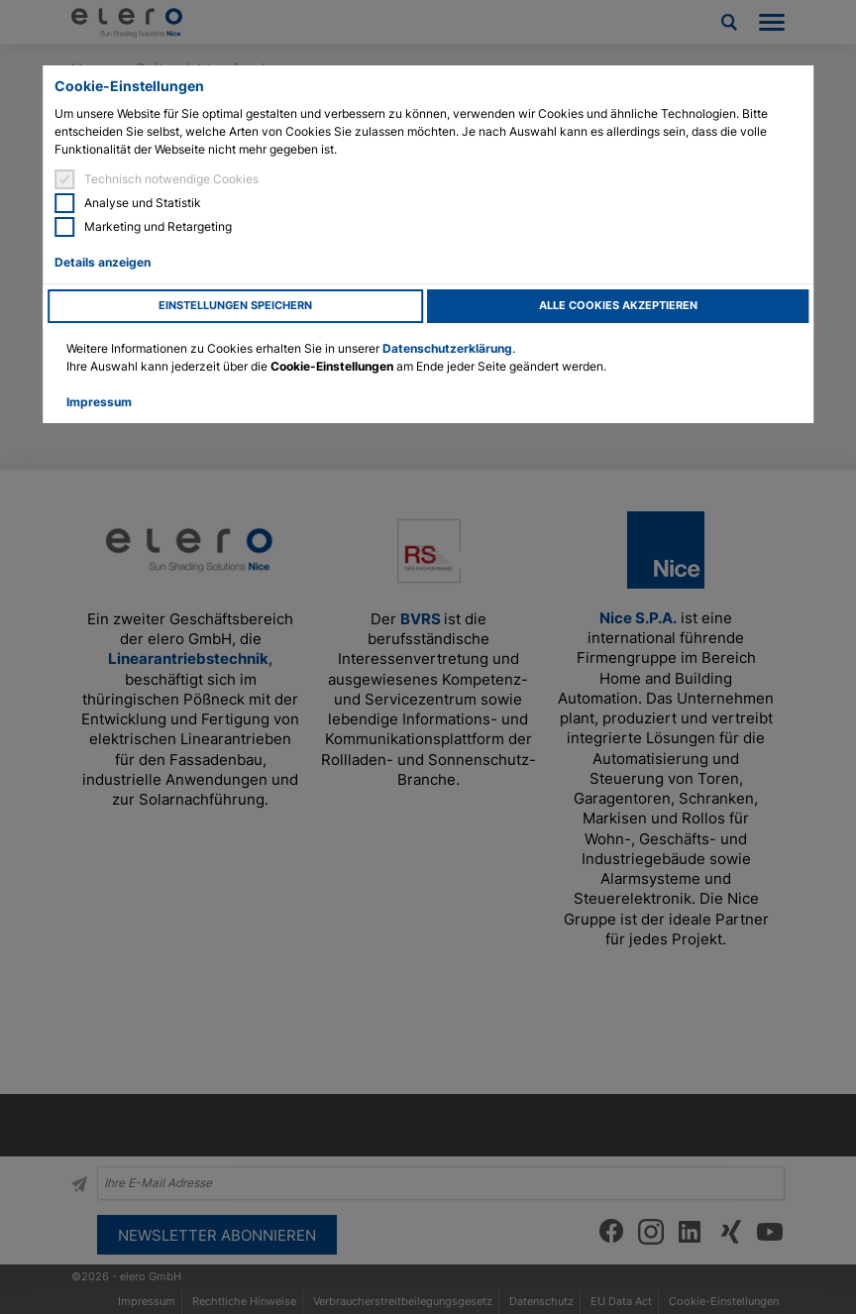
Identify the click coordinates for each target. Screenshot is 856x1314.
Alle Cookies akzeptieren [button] (618, 305)
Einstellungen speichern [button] (235, 305)
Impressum (99, 401)
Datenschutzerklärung (447, 348)
